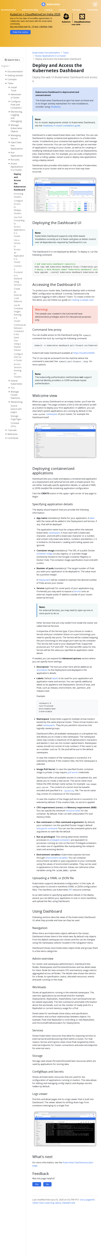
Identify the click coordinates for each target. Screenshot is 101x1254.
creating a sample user (82, 299)
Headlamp (55, 106)
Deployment (44, 579)
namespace (51, 414)
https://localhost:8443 (83, 352)
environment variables (56, 857)
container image (45, 553)
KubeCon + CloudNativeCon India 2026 (35, 14)
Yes (37, 1184)
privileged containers (59, 839)
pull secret (72, 772)
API (70, 889)
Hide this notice (20, 32)
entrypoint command (47, 828)
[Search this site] (13, 59)
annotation (42, 670)
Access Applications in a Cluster (50, 55)
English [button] (4, 66)
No (47, 1184)
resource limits (73, 810)
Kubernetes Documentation (46, 52)
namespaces (49, 725)
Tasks (66, 52)
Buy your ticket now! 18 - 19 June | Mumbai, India (31, 26)
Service (77, 591)
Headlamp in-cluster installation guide (61, 125)
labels (55, 678)
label (92, 518)
